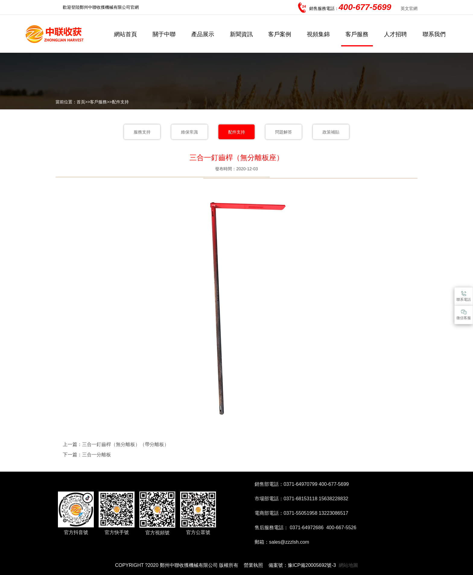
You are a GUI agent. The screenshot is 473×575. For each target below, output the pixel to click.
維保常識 (189, 132)
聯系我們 (434, 34)
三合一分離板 (96, 454)
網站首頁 (125, 34)
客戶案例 (279, 34)
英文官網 (409, 8)
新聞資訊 (241, 34)
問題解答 (283, 132)
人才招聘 (395, 34)
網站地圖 (348, 565)
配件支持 (120, 101)
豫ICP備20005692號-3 (312, 565)
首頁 (81, 101)
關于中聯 (164, 34)
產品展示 (202, 34)
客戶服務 (356, 34)
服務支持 (142, 132)
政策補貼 (330, 132)
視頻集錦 (318, 34)
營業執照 (253, 565)
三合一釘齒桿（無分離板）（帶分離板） (125, 444)
